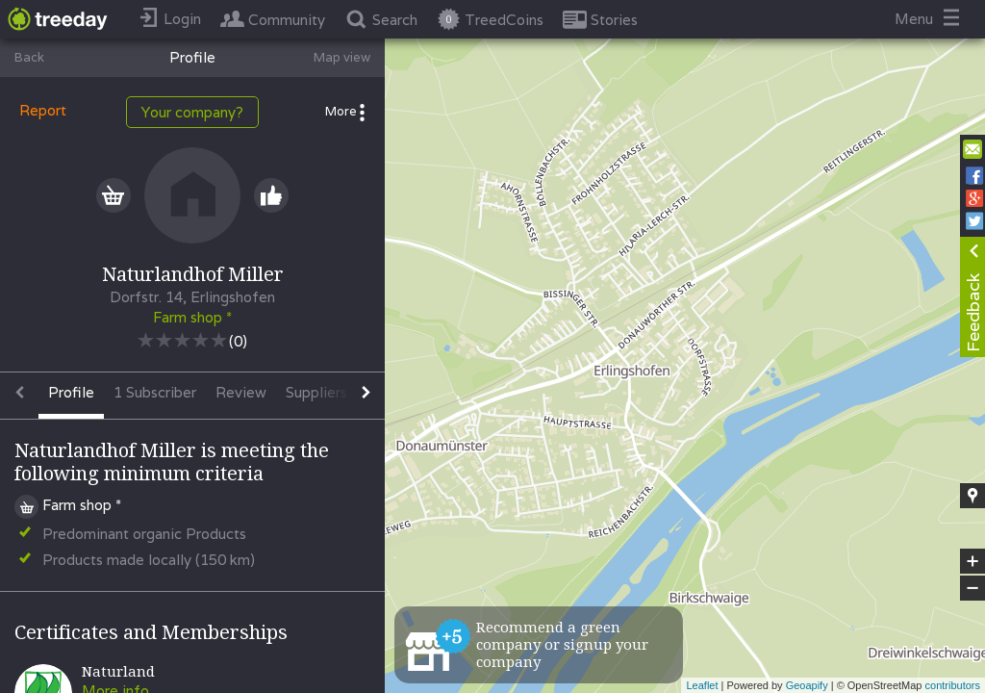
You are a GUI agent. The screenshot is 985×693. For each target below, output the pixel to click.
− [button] (972, 588)
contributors (952, 685)
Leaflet (702, 685)
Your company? (192, 112)
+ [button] (973, 561)
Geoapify (807, 685)
